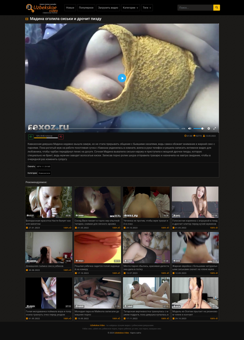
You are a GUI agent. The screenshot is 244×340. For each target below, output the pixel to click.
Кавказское (44, 173)
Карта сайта (135, 333)
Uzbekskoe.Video (97, 325)
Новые (70, 7)
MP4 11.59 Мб (43, 166)
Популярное (86, 7)
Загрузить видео (108, 7)
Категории (130, 7)
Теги (147, 7)
